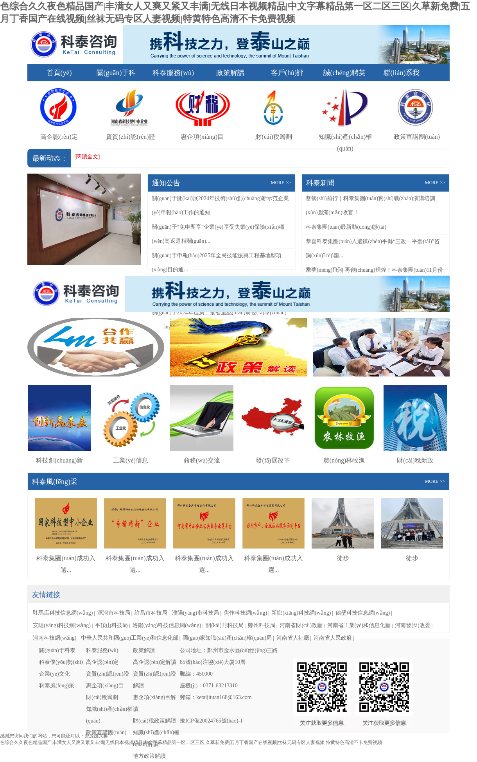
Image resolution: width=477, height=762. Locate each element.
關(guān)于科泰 (57, 650)
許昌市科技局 (150, 613)
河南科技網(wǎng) (54, 638)
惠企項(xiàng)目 (105, 685)
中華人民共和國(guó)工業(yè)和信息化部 (129, 638)
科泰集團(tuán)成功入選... (66, 558)
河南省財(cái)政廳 (301, 625)
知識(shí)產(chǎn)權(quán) (345, 137)
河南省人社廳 (292, 638)
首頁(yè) (59, 73)
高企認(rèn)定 (102, 662)
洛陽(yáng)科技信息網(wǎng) (167, 625)
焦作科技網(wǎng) (245, 613)
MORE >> (281, 182)
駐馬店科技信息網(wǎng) (63, 613)
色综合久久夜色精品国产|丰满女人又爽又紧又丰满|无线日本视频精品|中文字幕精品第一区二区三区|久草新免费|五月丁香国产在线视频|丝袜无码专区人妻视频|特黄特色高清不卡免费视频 (191, 742)
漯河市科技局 (113, 613)
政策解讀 (230, 73)
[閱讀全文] (87, 157)
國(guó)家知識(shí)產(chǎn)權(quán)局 (227, 638)
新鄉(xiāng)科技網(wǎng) (301, 613)
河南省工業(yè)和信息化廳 (359, 625)
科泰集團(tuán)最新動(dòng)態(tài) (346, 227)
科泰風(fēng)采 (56, 685)
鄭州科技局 (261, 625)
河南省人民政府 (333, 638)
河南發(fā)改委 (412, 625)
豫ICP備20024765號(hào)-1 (211, 721)
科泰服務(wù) (173, 73)
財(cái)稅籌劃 (102, 697)
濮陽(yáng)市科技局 (195, 613)
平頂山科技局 (111, 625)
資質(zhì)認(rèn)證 (107, 674)
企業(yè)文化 (54, 674)
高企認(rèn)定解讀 (154, 662)
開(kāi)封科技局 (224, 625)
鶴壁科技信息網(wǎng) (362, 613)
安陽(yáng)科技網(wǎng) (62, 625)
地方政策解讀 (149, 756)
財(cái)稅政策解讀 (154, 721)
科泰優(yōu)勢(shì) (61, 662)
